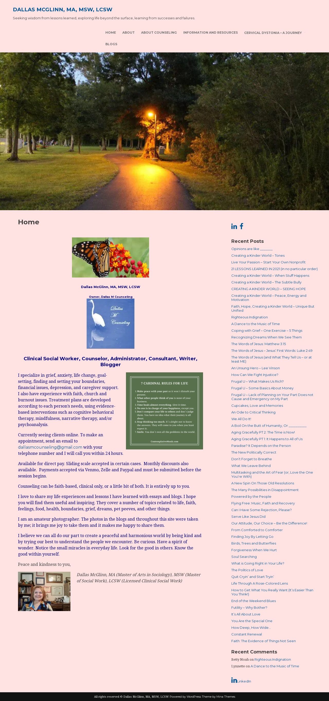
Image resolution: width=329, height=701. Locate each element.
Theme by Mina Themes (218, 696)
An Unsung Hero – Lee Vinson (255, 368)
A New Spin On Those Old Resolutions (262, 483)
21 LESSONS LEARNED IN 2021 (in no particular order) (274, 269)
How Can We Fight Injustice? (254, 375)
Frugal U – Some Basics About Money (262, 388)
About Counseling (159, 32)
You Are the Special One (251, 621)
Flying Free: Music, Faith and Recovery (263, 503)
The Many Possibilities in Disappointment (265, 490)
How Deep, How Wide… (251, 627)
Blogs (111, 44)
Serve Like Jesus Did (248, 516)
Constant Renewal (246, 634)
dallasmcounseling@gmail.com (50, 447)
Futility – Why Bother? (249, 607)
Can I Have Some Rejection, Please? (261, 510)
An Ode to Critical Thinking (253, 412)
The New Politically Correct (253, 452)
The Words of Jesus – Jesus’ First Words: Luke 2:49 (272, 350)
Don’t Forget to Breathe (251, 459)
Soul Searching (244, 557)
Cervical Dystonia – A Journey (273, 33)
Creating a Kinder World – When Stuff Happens (270, 275)
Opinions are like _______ (252, 249)
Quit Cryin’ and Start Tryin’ (252, 577)
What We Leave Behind (251, 466)
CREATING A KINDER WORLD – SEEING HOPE (268, 289)
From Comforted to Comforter (257, 530)
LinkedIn (241, 680)
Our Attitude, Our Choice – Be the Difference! (269, 523)
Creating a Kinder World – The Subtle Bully (266, 282)
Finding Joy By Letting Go (252, 536)
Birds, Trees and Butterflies (253, 543)
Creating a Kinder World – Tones (258, 255)
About (128, 32)
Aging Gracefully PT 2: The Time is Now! (263, 432)
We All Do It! (241, 419)
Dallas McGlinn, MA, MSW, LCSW (62, 9)
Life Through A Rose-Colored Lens (259, 583)
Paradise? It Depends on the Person (261, 446)
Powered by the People (251, 496)
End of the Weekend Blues (253, 601)
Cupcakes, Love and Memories (257, 405)
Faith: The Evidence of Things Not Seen (263, 641)
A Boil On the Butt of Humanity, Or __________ (269, 425)
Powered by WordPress (185, 696)
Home (110, 32)
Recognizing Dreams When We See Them (266, 337)
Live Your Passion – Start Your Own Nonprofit (268, 262)
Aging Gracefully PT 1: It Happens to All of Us (267, 439)
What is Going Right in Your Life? (257, 563)
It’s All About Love (245, 614)
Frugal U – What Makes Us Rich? (257, 381)
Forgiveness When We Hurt (254, 550)
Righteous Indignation (249, 317)
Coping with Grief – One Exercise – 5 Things (266, 330)
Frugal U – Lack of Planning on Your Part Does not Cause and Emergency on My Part (272, 397)
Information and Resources (210, 32)
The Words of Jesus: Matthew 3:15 (258, 344)
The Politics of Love (247, 570)
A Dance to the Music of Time (255, 324)
